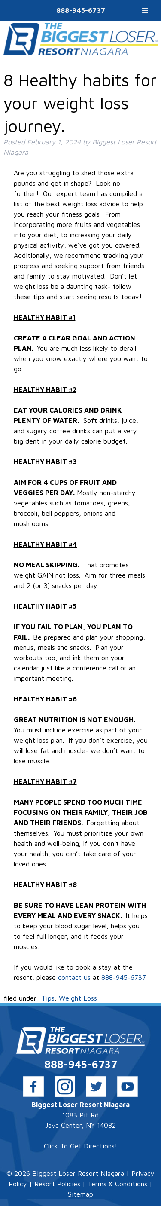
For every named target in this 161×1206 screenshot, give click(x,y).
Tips (48, 998)
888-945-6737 (80, 10)
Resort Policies (57, 1184)
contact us (75, 977)
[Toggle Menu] (145, 10)
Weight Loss (78, 998)
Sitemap (80, 1194)
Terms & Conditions (117, 1184)
